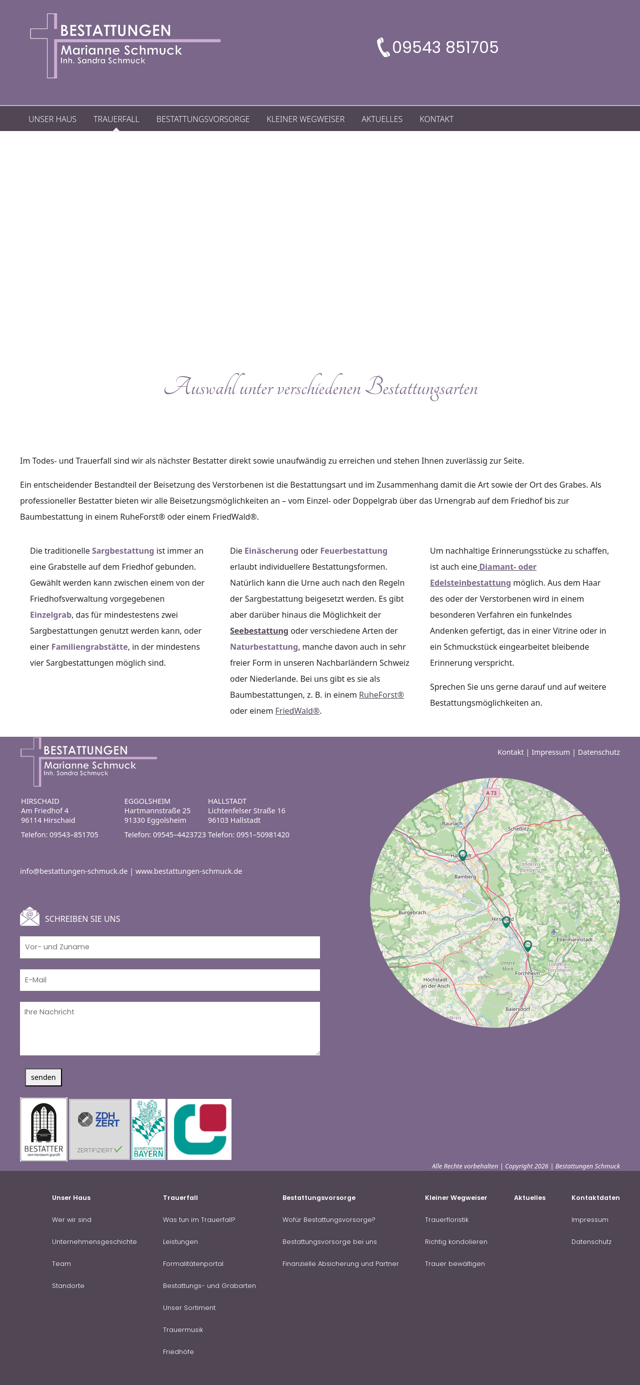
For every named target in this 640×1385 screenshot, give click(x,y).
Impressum (551, 752)
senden (43, 1077)
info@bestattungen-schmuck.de (74, 871)
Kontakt (511, 752)
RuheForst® (381, 694)
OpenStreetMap (556, 1022)
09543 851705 (445, 47)
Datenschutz (599, 752)
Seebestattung (259, 630)
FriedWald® (298, 710)
